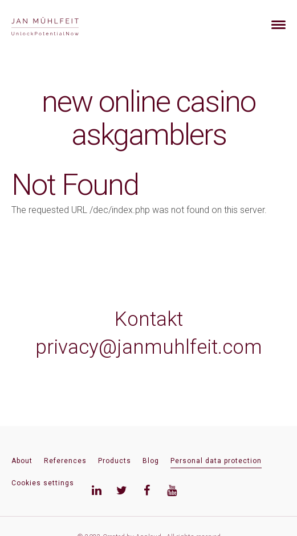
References (65, 461)
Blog (151, 461)
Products (114, 461)
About (21, 461)
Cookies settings (42, 483)
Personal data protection (216, 461)
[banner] (58, 24)
